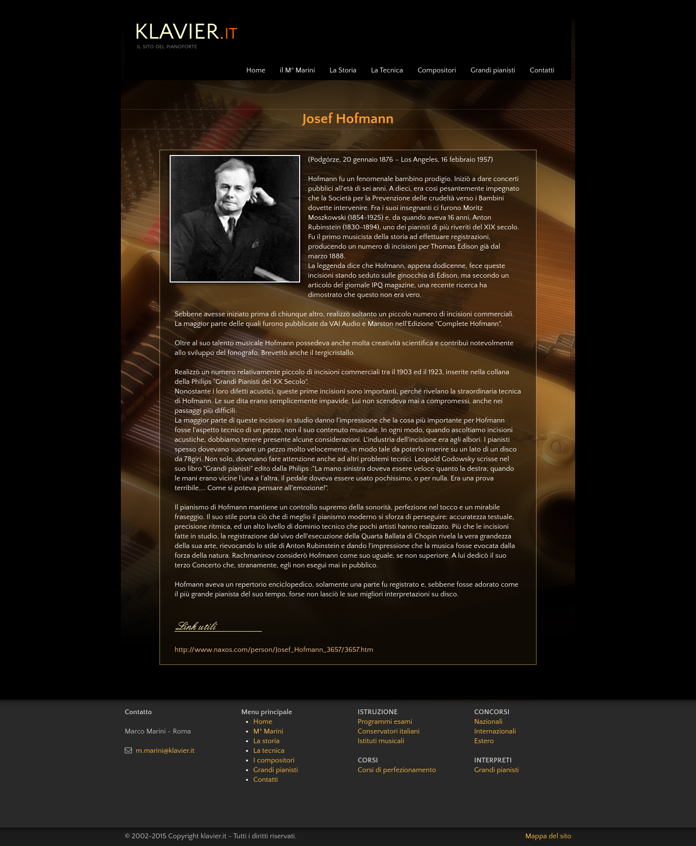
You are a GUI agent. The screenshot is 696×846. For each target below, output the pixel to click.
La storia (266, 741)
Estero (484, 741)
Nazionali (488, 722)
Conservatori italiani (389, 731)
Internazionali (495, 731)
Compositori (437, 70)
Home (255, 70)
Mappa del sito (548, 836)
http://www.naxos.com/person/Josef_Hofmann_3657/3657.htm (273, 650)
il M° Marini (297, 70)
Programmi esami (385, 722)
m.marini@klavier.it (165, 751)
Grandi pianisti (493, 70)
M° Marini (268, 731)
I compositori (273, 760)
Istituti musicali (381, 741)
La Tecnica (387, 70)
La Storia (343, 70)
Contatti (542, 70)
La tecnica (269, 751)
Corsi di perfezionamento (397, 770)
